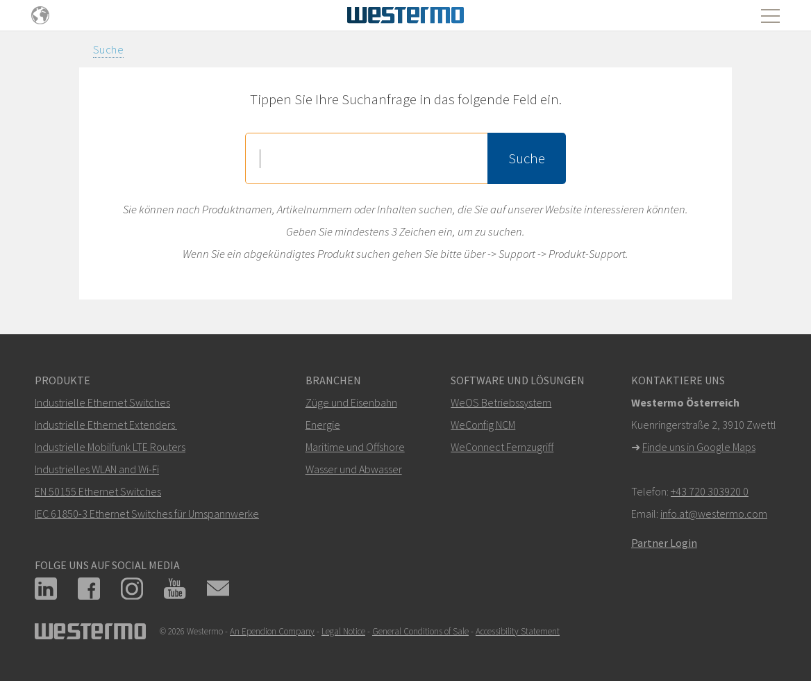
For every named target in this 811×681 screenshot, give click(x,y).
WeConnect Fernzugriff (502, 447)
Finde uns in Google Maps (698, 447)
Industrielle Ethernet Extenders (105, 425)
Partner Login (664, 543)
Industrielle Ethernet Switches (102, 402)
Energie (323, 425)
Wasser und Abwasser (354, 469)
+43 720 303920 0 (710, 491)
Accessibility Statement (518, 631)
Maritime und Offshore (355, 447)
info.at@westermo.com (713, 513)
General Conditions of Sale (420, 631)
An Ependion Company (272, 631)
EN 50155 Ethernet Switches (98, 491)
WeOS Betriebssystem (501, 402)
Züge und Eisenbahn (351, 402)
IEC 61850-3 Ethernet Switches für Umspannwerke (147, 513)
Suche (108, 49)
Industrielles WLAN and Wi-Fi (97, 469)
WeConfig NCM (483, 425)
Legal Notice (343, 631)
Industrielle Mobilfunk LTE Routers (110, 447)
